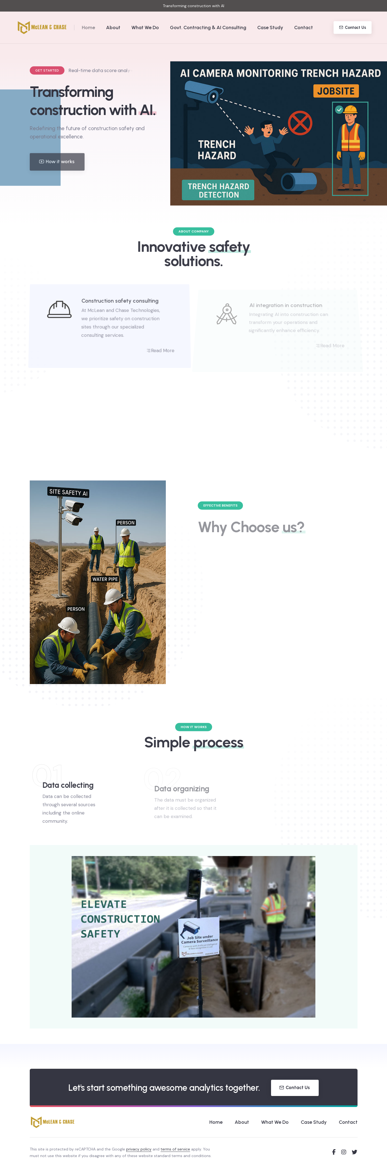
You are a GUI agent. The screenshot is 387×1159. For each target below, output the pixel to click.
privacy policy (138, 1149)
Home (88, 27)
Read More (165, 355)
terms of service (175, 1149)
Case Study (270, 27)
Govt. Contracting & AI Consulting (208, 27)
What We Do (145, 27)
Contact (303, 27)
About (113, 27)
